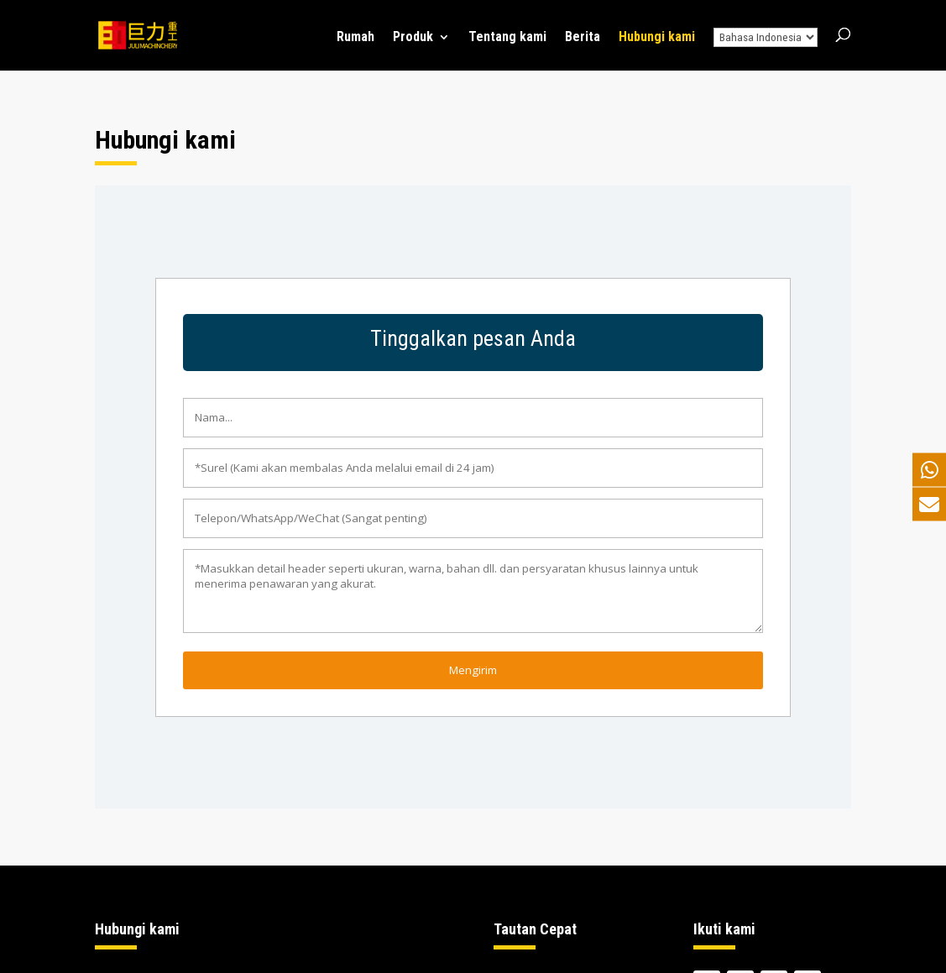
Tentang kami (507, 37)
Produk (413, 37)
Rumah (355, 37)
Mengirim (473, 669)
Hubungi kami (657, 37)
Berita (582, 37)
